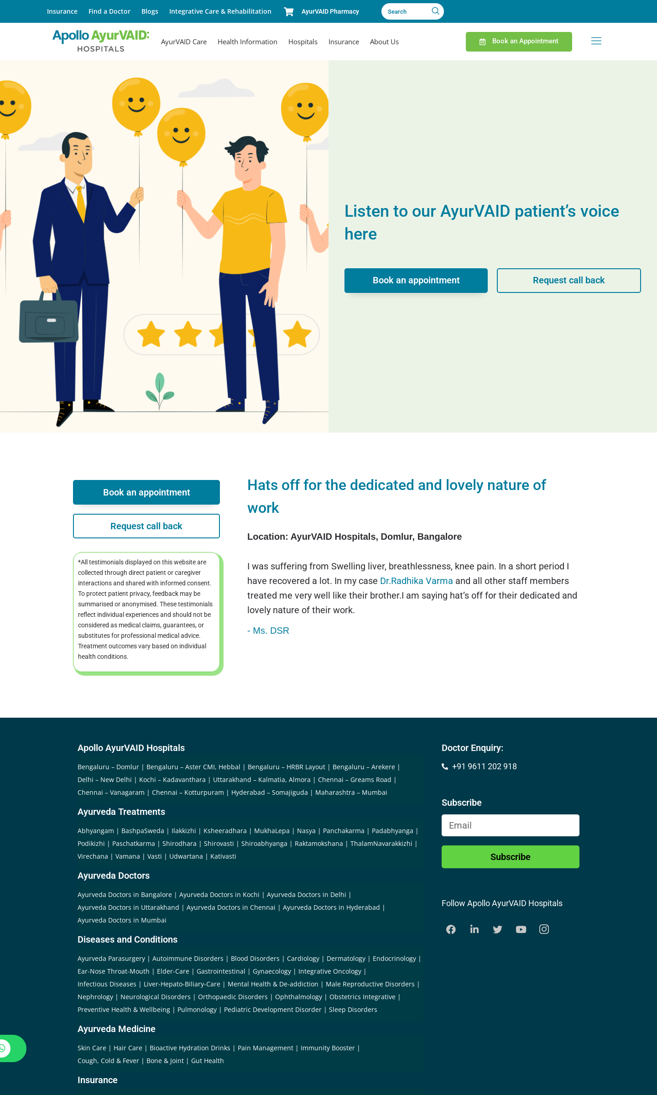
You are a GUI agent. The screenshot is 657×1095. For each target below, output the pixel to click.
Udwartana (186, 856)
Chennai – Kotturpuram (188, 792)
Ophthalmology (298, 996)
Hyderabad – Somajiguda (269, 792)
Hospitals (303, 41)
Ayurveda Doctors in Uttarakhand (128, 907)
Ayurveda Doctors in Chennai (231, 907)
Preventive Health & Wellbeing (124, 1009)
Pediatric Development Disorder (273, 1009)
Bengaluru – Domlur (108, 766)
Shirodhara (179, 843)
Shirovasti (219, 843)
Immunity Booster (328, 1047)
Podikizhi (91, 843)
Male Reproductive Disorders (370, 984)
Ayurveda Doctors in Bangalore (125, 894)
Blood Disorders (255, 958)
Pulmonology (197, 1009)
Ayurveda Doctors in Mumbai (122, 920)
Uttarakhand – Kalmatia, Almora (262, 779)
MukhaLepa (272, 830)
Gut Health (207, 1060)
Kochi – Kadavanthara (172, 779)
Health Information (247, 41)
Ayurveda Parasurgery (111, 958)
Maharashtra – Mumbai (351, 792)
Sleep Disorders (353, 1009)
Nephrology (95, 996)
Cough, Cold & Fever (108, 1060)
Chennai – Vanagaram (111, 792)
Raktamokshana (319, 843)
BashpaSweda (142, 830)
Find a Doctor (109, 11)
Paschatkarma (133, 843)
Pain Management (265, 1047)
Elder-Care (173, 971)
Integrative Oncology (329, 971)
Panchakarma (344, 830)
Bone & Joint (165, 1060)
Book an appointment (416, 280)
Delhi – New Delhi (105, 779)
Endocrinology (394, 958)
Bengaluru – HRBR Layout (286, 766)
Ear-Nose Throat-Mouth (114, 971)
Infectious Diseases (107, 984)
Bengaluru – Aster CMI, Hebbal (193, 766)
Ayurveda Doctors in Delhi (306, 894)
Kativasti (223, 856)
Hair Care (128, 1047)
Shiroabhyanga (264, 843)
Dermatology (346, 958)
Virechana (93, 856)
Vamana (127, 856)
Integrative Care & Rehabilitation (220, 11)
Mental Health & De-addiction (273, 984)
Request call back (569, 280)
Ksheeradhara (225, 830)
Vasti (154, 856)
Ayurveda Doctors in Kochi (219, 894)
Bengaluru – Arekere (364, 766)
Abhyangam (96, 830)
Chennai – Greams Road (354, 779)
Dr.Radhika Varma (416, 580)
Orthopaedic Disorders (233, 996)
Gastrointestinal (221, 971)
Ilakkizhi (184, 830)
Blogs (149, 11)
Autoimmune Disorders (188, 958)
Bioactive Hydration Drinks (190, 1047)
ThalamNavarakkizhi (381, 843)
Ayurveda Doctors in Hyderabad (331, 907)
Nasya (306, 830)
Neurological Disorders (155, 996)
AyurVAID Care (184, 41)
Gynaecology (272, 971)
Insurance (62, 11)
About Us (384, 41)
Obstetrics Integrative (362, 996)
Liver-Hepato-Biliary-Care (182, 984)
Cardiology (303, 958)
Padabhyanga (392, 830)
